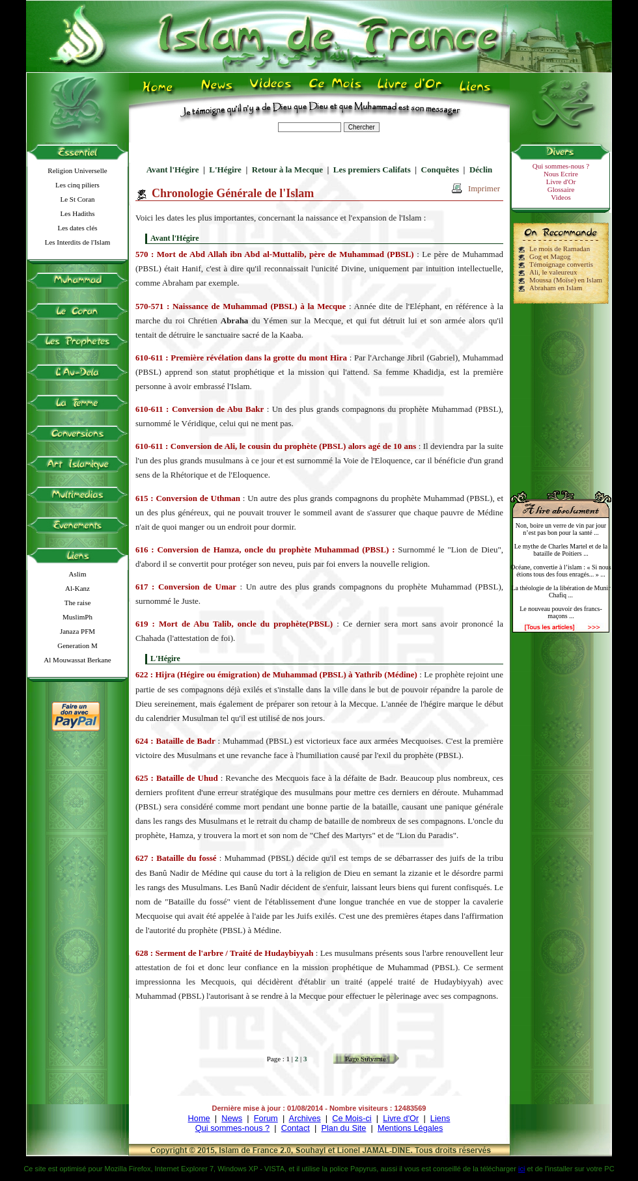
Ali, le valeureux (553, 272)
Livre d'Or (561, 181)
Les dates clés (77, 228)
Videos (561, 197)
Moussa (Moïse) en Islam (565, 280)
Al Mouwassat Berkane (77, 660)
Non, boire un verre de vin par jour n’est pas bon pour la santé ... (561, 529)
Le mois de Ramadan (559, 248)
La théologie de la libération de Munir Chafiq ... (560, 591)
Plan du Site (343, 1128)
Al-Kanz (77, 588)
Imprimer (484, 188)
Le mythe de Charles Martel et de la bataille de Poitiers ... (561, 550)
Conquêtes (440, 169)
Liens (440, 1118)
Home (199, 1118)
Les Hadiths (78, 213)
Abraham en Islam (555, 288)
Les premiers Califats (372, 169)
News (231, 1118)
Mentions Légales (410, 1128)
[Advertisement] (561, 392)
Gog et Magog (550, 256)
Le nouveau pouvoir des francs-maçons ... (561, 612)
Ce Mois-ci (351, 1118)
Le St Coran (77, 199)
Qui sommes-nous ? (561, 166)
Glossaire (561, 189)
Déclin (480, 169)
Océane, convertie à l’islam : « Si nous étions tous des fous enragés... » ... (560, 570)
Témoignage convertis (561, 264)
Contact (295, 1128)
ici (521, 1169)
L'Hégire (225, 169)
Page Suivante (365, 1059)
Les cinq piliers (77, 185)
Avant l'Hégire (172, 169)
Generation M (77, 645)
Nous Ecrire (561, 174)
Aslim (78, 574)
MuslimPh (77, 617)
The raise (77, 602)
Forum (266, 1118)
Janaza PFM (77, 631)
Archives (305, 1118)
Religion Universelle (77, 170)
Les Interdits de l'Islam (78, 242)
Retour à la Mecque (287, 169)
